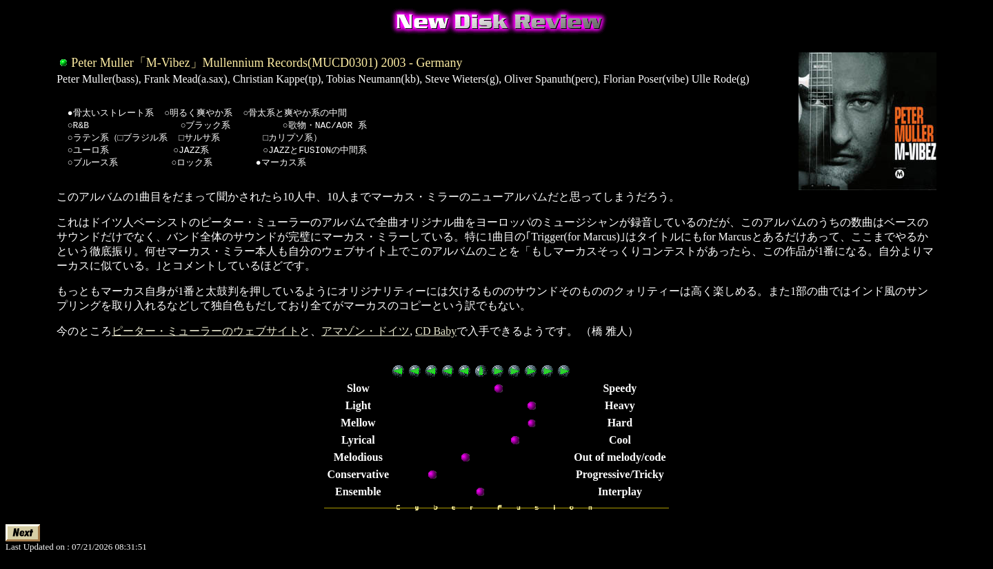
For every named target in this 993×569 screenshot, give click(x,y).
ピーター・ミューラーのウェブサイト (205, 336)
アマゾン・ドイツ (365, 336)
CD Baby (436, 336)
